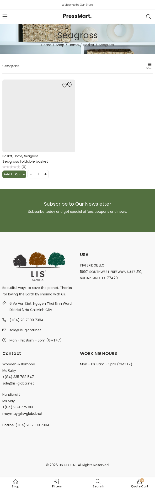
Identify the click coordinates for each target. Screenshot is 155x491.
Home (46, 45)
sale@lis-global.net (25, 330)
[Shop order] (149, 67)
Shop (60, 45)
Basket (88, 45)
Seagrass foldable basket (25, 161)
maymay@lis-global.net (22, 413)
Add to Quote (14, 174)
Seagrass (31, 156)
